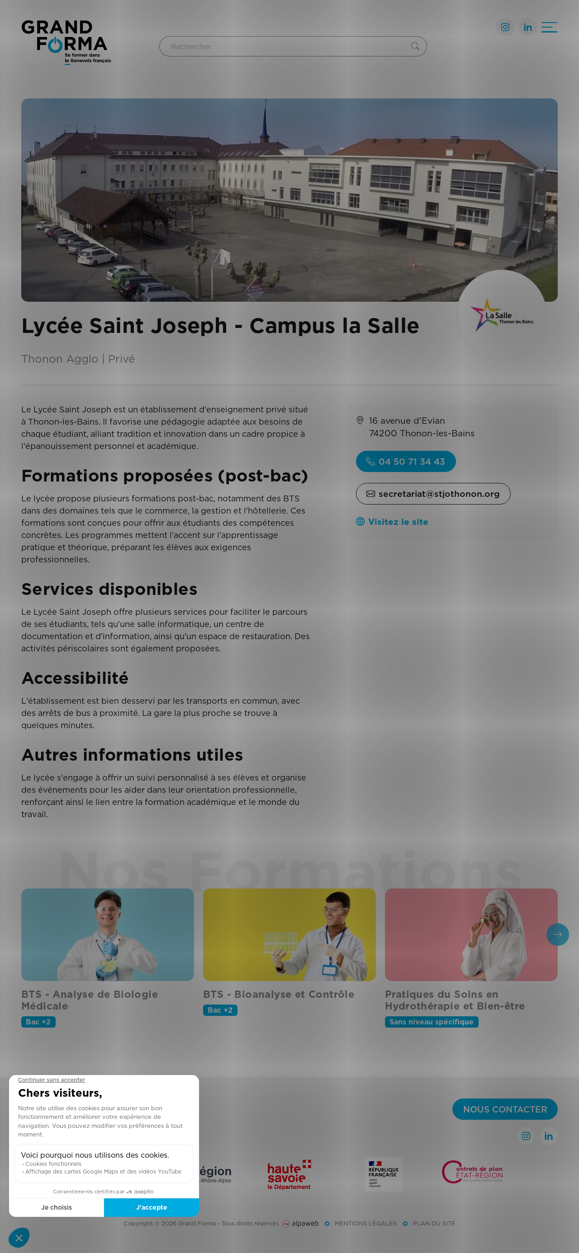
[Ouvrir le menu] (549, 27)
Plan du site (434, 1223)
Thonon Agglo (60, 358)
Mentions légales (366, 1223)
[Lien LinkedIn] (528, 27)
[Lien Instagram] (505, 27)
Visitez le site (392, 521)
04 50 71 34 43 (405, 461)
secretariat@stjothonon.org (433, 493)
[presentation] (557, 934)
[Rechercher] (283, 46)
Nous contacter (505, 1109)
